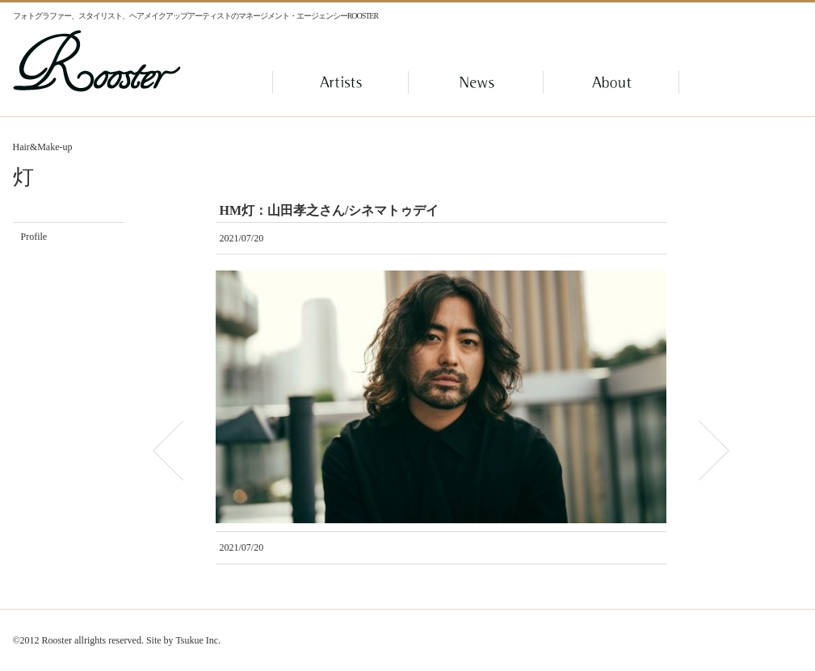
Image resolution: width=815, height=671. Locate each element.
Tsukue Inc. (198, 640)
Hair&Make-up (43, 147)
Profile (34, 236)
